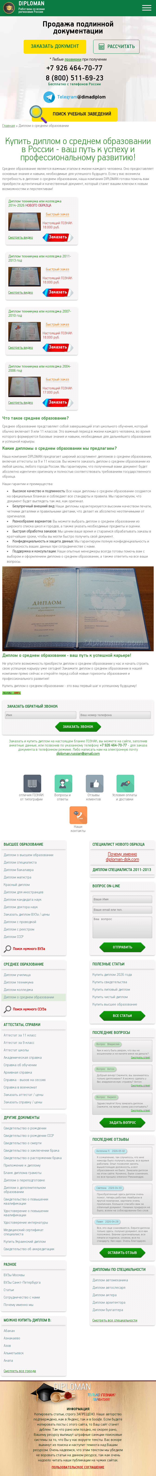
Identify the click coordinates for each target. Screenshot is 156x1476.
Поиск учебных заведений (82, 114)
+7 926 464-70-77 (74, 68)
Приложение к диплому (22, 1165)
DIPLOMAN (72, 1387)
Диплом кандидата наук (22, 899)
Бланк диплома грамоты (22, 1173)
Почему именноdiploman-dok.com (122, 856)
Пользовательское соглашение (78, 1467)
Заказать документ (55, 46)
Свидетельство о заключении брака (31, 1150)
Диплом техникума (18, 982)
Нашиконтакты (78, 829)
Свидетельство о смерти (22, 1143)
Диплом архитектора (108, 1307)
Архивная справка (18, 1072)
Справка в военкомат (20, 1087)
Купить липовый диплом (111, 994)
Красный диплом (17, 885)
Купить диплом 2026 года (112, 979)
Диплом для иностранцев (23, 892)
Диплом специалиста (20, 862)
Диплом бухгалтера (107, 1314)
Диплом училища (17, 975)
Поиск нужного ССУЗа (29, 1009)
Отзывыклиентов (93, 797)
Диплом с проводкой (20, 922)
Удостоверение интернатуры (26, 1222)
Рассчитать (121, 46)
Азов (7, 1346)
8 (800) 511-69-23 (75, 78)
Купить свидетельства (109, 986)
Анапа (8, 1360)
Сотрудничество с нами (22, 1297)
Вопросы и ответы (62, 797)
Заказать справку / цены (23, 1102)
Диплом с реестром (19, 929)
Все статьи (122, 1020)
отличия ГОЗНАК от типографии (31, 797)
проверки (73, 59)
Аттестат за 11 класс (20, 1035)
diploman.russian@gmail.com (78, 754)
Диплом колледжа (18, 990)
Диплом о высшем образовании (28, 855)
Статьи (9, 1290)
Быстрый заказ (57, 214)
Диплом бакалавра (19, 870)
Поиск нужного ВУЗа (29, 949)
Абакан (9, 1331)
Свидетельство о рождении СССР (29, 1136)
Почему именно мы (18, 1305)
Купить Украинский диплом (25, 1241)
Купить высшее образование (114, 1008)
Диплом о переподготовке (24, 1180)
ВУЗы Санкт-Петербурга (22, 1282)
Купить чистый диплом (110, 1001)
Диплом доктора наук (21, 907)
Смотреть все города (20, 1371)
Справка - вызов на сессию (25, 1080)
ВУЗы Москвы (14, 1275)
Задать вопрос (122, 1127)
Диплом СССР (13, 937)
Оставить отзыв (122, 1257)
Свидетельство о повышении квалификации (26, 1201)
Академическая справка (23, 1057)
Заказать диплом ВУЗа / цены (27, 914)
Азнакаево (12, 1338)
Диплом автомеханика (110, 1284)
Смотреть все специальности (114, 1324)
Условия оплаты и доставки (124, 797)
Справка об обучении (20, 1065)
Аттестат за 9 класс (19, 1043)
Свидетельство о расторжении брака (33, 1158)
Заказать (58, 237)
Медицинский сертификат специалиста (24, 1232)
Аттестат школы (16, 1050)
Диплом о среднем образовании (29, 997)
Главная (8, 126)
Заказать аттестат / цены (23, 1095)
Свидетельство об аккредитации (29, 1249)
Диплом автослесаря (108, 1292)
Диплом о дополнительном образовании (25, 1190)
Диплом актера (104, 1299)
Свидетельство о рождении (25, 1128)
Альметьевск (14, 1353)
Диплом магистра (17, 877)
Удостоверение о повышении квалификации (26, 1213)
